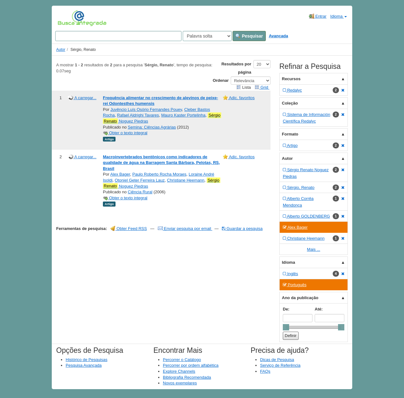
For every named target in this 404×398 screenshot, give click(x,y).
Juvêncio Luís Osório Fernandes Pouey (146, 109)
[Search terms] (118, 36)
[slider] (286, 327)
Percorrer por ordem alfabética (190, 365)
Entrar (317, 16)
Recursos (291, 78)
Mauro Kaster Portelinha (183, 115)
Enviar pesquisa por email (185, 228)
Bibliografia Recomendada (187, 377)
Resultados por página (236, 68)
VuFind (67, 18)
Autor (60, 49)
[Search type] (207, 36)
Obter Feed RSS (128, 228)
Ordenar (221, 80)
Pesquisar (249, 36)
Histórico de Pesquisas (86, 359)
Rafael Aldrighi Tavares (138, 115)
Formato (290, 134)
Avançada (278, 35)
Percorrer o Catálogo (182, 359)
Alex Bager (120, 174)
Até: (319, 309)
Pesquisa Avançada (84, 365)
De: (286, 309)
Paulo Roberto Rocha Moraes (159, 174)
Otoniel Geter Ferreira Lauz (140, 180)
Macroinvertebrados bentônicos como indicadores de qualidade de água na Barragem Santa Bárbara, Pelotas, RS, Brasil (161, 162)
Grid (262, 87)
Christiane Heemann (186, 180)
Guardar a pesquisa (242, 228)
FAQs (265, 371)
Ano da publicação (300, 297)
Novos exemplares (180, 383)
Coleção (290, 103)
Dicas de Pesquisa (277, 359)
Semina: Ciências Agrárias (152, 127)
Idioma (338, 16)
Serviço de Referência (280, 365)
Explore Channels (179, 371)
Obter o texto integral (125, 132)
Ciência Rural (140, 192)
